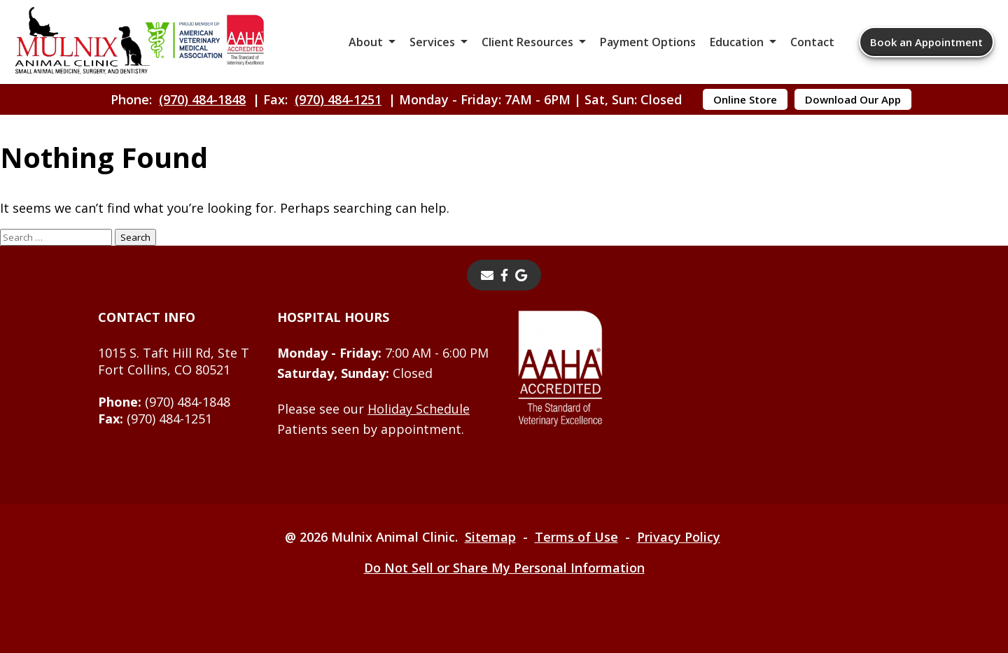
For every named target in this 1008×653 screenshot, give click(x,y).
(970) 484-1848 (202, 99)
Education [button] (737, 42)
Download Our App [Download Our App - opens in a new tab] (853, 99)
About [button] (366, 42)
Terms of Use (576, 536)
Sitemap (490, 536)
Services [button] (432, 42)
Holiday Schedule (419, 408)
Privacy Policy (678, 536)
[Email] (487, 275)
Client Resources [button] (527, 42)
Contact (812, 42)
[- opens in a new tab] (504, 275)
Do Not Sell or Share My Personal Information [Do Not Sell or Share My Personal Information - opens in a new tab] (504, 567)
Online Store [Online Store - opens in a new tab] (745, 99)
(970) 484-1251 (338, 99)
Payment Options (648, 42)
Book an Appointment (926, 42)
